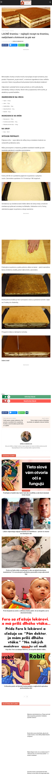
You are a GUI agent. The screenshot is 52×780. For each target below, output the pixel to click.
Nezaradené (26, 647)
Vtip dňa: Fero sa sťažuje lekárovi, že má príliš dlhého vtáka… (26, 649)
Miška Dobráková (18, 41)
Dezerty (12, 30)
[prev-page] (24, 697)
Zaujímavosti (26, 490)
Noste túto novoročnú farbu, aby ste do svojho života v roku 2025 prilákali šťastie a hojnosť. (38, 735)
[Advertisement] (26, 62)
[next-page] (27, 697)
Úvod (3, 30)
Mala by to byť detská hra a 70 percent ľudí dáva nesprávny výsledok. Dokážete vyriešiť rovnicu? (38, 716)
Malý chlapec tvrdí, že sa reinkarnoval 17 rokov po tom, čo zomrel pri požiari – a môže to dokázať (38, 753)
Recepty (7, 30)
